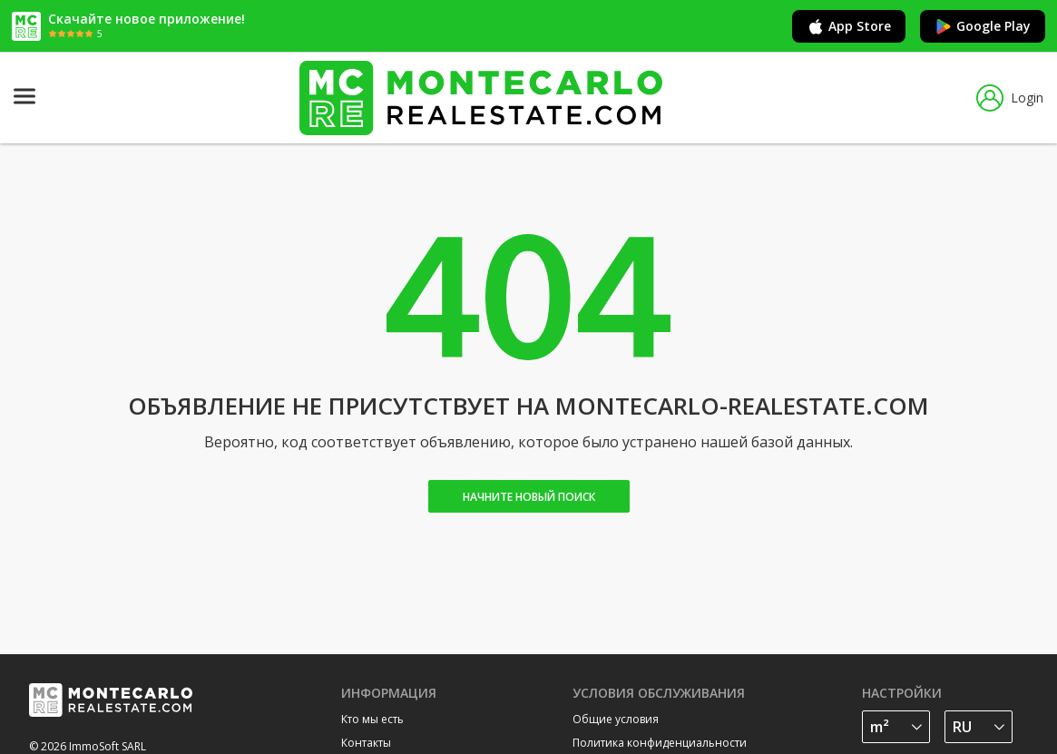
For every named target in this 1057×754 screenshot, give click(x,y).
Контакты (366, 742)
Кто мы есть (372, 719)
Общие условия (616, 719)
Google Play (983, 26)
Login (1009, 98)
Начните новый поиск (529, 496)
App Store (849, 26)
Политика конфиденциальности (660, 742)
